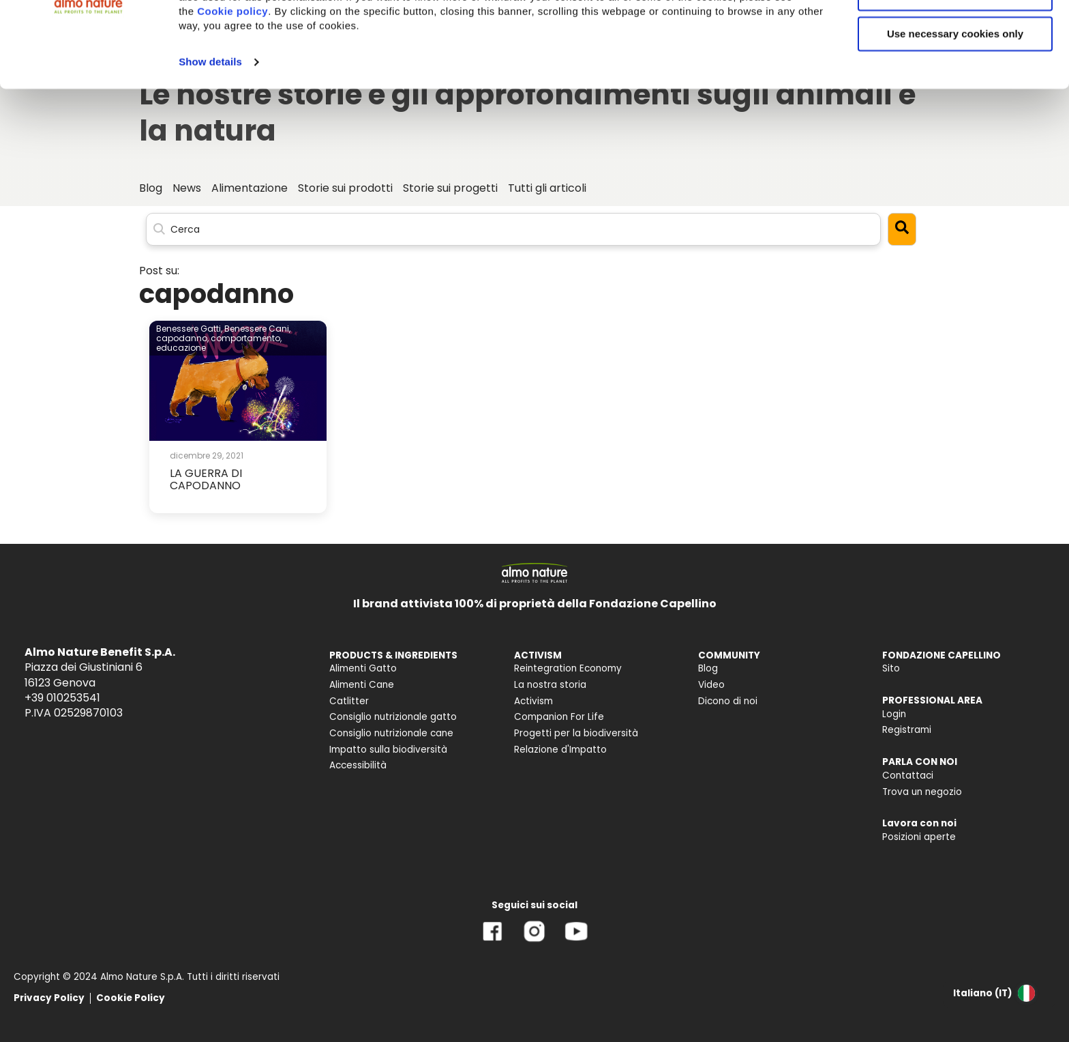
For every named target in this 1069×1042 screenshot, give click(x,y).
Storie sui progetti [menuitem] (450, 188)
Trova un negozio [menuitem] (922, 791)
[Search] (513, 229)
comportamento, (246, 338)
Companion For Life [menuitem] (559, 716)
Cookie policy (232, 92)
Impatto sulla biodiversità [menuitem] (388, 749)
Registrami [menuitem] (906, 729)
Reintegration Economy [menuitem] (568, 668)
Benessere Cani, (257, 328)
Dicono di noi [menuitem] (727, 701)
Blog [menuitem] (150, 188)
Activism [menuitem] (533, 701)
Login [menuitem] (894, 714)
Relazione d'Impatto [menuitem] (560, 749)
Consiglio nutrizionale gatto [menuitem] (393, 716)
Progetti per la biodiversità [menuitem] (576, 733)
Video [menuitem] (711, 684)
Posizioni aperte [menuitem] (919, 836)
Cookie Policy (130, 998)
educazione (181, 347)
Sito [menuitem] (891, 668)
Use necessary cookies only (955, 114)
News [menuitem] (186, 188)
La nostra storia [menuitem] (550, 684)
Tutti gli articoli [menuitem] (547, 188)
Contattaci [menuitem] (907, 775)
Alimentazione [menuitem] (249, 188)
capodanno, (182, 338)
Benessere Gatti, (189, 328)
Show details (210, 142)
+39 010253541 (62, 698)
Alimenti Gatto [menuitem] (363, 668)
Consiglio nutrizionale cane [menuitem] (391, 733)
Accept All (955, 34)
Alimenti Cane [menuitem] (361, 684)
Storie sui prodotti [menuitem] (345, 188)
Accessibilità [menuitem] (358, 765)
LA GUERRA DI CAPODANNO (206, 479)
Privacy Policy (49, 998)
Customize (956, 74)
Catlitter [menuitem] (349, 701)
